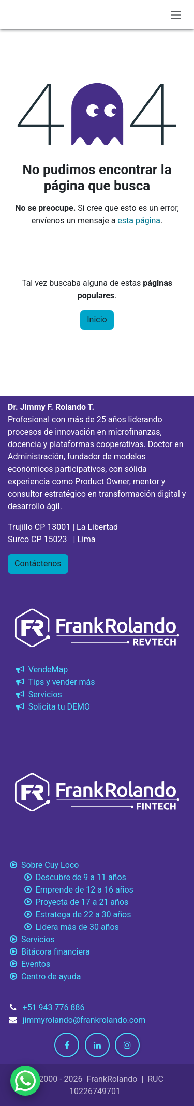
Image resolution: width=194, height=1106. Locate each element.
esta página (138, 220)
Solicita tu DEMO (52, 707)
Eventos (29, 964)
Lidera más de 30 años (63, 927)
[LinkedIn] (97, 1045)
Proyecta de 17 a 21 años (68, 902)
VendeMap (41, 669)
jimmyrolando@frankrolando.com (84, 1020)
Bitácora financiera (50, 952)
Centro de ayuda (44, 976)
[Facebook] (66, 1045)
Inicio (97, 320)
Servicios (38, 694)
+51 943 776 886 (54, 1007)
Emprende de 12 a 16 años (70, 890)
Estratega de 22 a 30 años (69, 914)
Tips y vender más (54, 682)
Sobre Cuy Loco (44, 865)
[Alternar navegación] (176, 14)
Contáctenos (38, 564)
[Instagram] (127, 1045)
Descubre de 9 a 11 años (67, 877)
